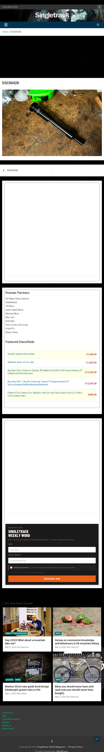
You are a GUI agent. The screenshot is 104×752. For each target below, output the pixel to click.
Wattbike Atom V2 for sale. (21, 362)
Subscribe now (52, 578)
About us (6, 725)
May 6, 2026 (10, 647)
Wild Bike (10, 321)
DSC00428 (12, 170)
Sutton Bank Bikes (14, 310)
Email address (14, 555)
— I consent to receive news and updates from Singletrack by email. (45, 567)
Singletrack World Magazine (51, 747)
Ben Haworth (23, 647)
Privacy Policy (75, 747)
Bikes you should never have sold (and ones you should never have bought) (74, 690)
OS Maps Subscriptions (17, 298)
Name (10, 544)
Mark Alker (22, 693)
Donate (5, 722)
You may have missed (18, 603)
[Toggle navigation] (6, 25)
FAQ (4, 716)
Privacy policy (39, 572)
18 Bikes (9, 306)
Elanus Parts (11, 332)
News (8, 633)
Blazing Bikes (12, 313)
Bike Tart (9, 317)
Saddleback (11, 302)
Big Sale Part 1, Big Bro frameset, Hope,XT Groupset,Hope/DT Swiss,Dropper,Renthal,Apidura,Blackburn (38, 383)
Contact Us (7, 712)
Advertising (8, 728)
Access (9, 680)
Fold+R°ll (10, 328)
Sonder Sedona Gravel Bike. (21, 354)
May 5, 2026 (10, 693)
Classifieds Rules (11, 719)
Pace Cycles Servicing (16, 324)
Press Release (20, 633)
